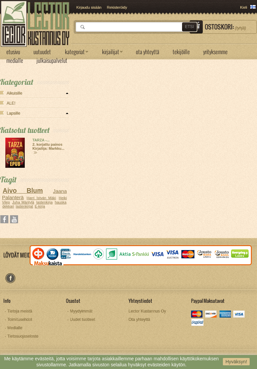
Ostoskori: (225, 26)
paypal (197, 323)
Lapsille (13, 113)
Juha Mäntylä (23, 202)
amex (225, 315)
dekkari (8, 206)
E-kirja (40, 206)
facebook (10, 278)
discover (211, 315)
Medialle (14, 328)
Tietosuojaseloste (22, 336)
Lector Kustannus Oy (147, 311)
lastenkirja (44, 202)
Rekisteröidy (117, 7)
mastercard (197, 315)
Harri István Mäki (41, 198)
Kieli (243, 7)
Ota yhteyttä (139, 319)
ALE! (11, 103)
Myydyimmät (81, 311)
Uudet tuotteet (82, 319)
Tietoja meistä (19, 311)
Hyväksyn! (236, 361)
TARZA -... (41, 140)
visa (239, 315)
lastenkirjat (24, 206)
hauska (61, 202)
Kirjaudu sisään (88, 7)
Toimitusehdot (19, 319)
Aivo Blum (23, 190)
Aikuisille (14, 93)
